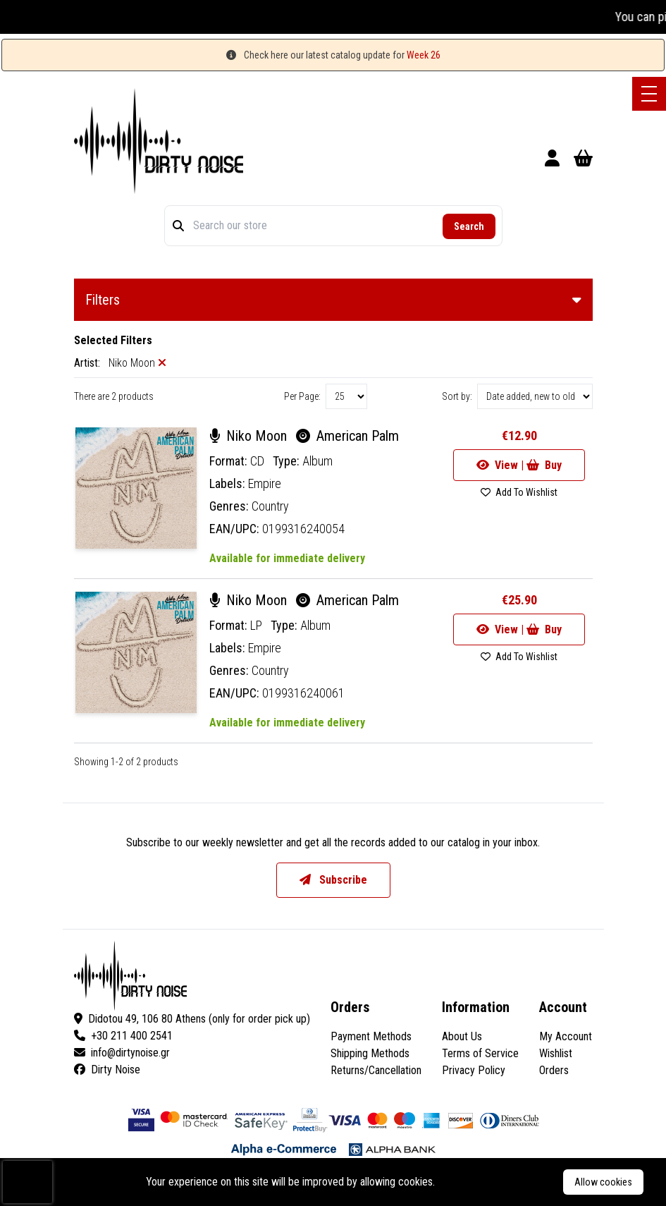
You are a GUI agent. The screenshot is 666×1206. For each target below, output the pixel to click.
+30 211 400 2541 (123, 1035)
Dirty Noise (107, 1069)
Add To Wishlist (519, 492)
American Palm (347, 435)
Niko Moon (249, 435)
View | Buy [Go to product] (519, 465)
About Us (462, 1036)
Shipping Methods (370, 1053)
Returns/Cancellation (376, 1070)
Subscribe (333, 880)
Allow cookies (603, 1182)
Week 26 (423, 55)
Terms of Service (480, 1053)
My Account (565, 1036)
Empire (264, 483)
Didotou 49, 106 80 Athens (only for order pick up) (192, 1018)
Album (317, 460)
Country (270, 506)
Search (469, 226)
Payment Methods (371, 1036)
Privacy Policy (473, 1070)
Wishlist (555, 1053)
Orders (554, 1070)
